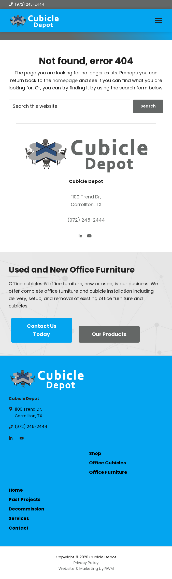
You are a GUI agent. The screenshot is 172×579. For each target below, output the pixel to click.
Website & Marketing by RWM (86, 568)
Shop (95, 453)
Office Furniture (108, 472)
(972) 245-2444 (26, 4)
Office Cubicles (107, 463)
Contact (18, 528)
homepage (65, 80)
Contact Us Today (41, 330)
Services (19, 518)
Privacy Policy (86, 562)
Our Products (109, 334)
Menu (158, 20)
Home (16, 490)
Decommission (26, 509)
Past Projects (24, 499)
